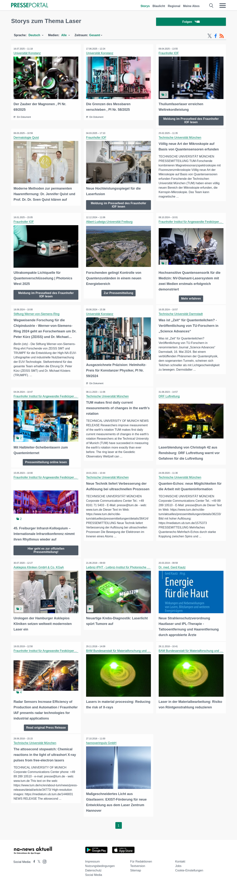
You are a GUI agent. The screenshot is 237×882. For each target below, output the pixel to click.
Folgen (191, 22)
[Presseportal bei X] (38, 860)
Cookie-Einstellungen (189, 868)
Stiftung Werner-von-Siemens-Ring (37, 313)
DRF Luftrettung (169, 396)
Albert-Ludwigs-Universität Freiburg (109, 222)
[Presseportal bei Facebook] (33, 860)
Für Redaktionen (141, 859)
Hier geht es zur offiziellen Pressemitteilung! (46, 549)
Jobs (178, 864)
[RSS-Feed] (221, 36)
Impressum (92, 859)
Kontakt (180, 859)
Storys (145, 6)
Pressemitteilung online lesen (46, 461)
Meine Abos (191, 6)
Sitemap (135, 868)
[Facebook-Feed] (215, 36)
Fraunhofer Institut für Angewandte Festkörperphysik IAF (196, 222)
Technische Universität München (180, 137)
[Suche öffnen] (211, 5)
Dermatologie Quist (26, 137)
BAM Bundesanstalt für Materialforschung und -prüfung (122, 649)
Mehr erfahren (191, 298)
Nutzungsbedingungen (100, 864)
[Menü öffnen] (222, 5)
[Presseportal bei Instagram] (43, 859)
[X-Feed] (209, 36)
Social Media (93, 873)
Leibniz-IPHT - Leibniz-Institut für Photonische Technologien (125, 566)
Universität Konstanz (27, 53)
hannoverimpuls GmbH (101, 741)
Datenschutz (93, 868)
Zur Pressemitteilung (118, 292)
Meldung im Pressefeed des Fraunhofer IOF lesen (191, 121)
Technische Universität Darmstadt (181, 313)
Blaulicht (159, 6)
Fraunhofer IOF (169, 53)
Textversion (137, 864)
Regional (174, 6)
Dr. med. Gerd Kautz (172, 566)
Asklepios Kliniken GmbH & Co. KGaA (39, 566)
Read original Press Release (46, 725)
